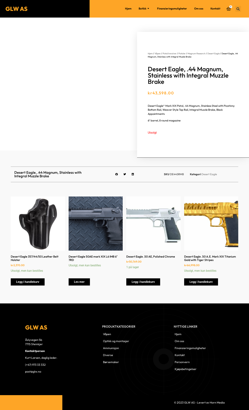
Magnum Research (196, 53)
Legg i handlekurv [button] (27, 282)
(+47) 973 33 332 (35, 364)
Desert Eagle (213, 53)
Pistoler (182, 53)
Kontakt (215, 8)
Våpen (158, 53)
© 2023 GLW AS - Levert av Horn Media (199, 402)
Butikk (144, 9)
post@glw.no (33, 371)
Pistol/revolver (169, 53)
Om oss (198, 8)
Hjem (128, 8)
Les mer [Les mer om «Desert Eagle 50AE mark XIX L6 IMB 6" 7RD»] (79, 282)
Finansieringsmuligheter (172, 8)
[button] (238, 9)
